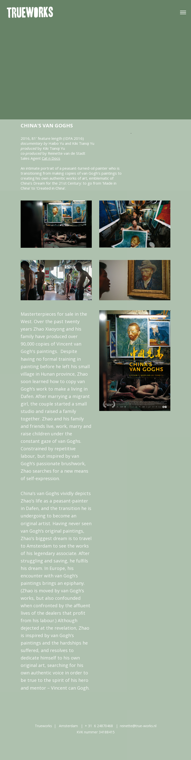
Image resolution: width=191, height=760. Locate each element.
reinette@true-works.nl (138, 725)
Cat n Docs (51, 158)
